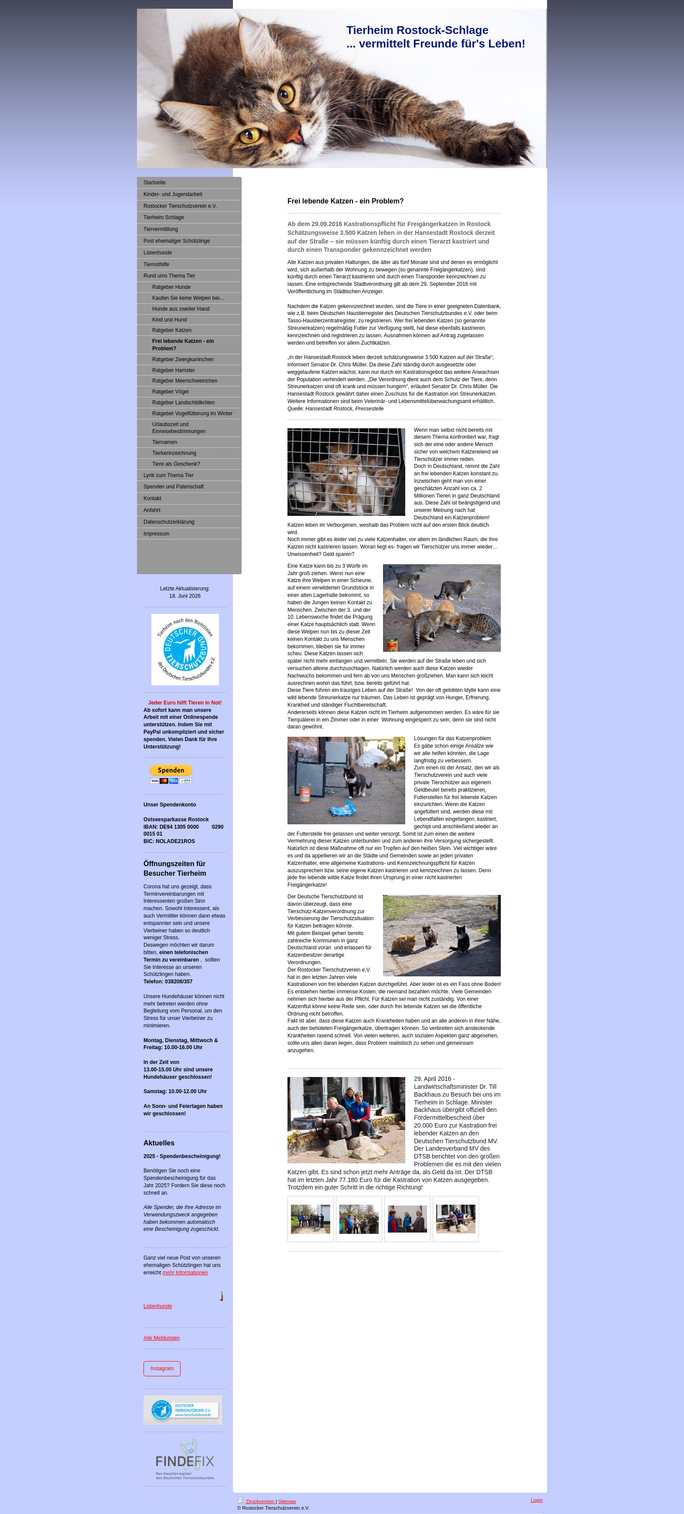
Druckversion (256, 1501)
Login (537, 1500)
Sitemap (287, 1501)
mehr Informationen (185, 1273)
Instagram (162, 1368)
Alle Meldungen (162, 1338)
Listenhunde (158, 1306)
